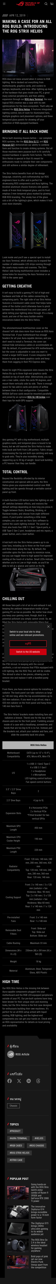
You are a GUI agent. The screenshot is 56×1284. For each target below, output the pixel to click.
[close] (48, 626)
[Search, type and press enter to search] (46, 4)
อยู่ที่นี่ (28, 643)
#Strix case (16, 1160)
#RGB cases (16, 1145)
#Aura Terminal (18, 1138)
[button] (4, 4)
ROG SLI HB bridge (36, 397)
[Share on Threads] (38, 1080)
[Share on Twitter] (19, 1080)
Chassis (13, 1105)
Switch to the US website (28, 651)
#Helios (39, 1138)
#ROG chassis (36, 1145)
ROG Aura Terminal (34, 99)
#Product (15, 1131)
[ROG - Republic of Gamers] (28, 4)
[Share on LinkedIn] (28, 1080)
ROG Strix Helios (22, 109)
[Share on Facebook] (9, 1080)
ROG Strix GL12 (31, 141)
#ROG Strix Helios (19, 1152)
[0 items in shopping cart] (52, 4)
